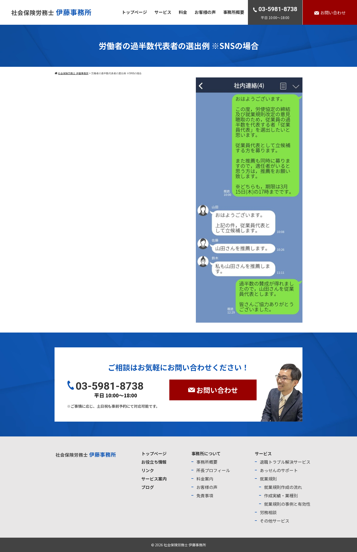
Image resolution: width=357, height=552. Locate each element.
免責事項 (204, 495)
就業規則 (268, 479)
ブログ (147, 487)
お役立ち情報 (154, 462)
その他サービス (274, 521)
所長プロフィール (213, 470)
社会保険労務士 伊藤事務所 (185, 544)
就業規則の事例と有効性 (287, 504)
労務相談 (268, 512)
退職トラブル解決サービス (285, 462)
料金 (183, 12)
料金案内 (204, 479)
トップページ (134, 12)
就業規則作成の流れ (283, 487)
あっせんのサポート (279, 470)
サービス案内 (154, 479)
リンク (147, 470)
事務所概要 (233, 12)
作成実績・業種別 (281, 495)
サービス (162, 12)
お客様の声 (205, 12)
